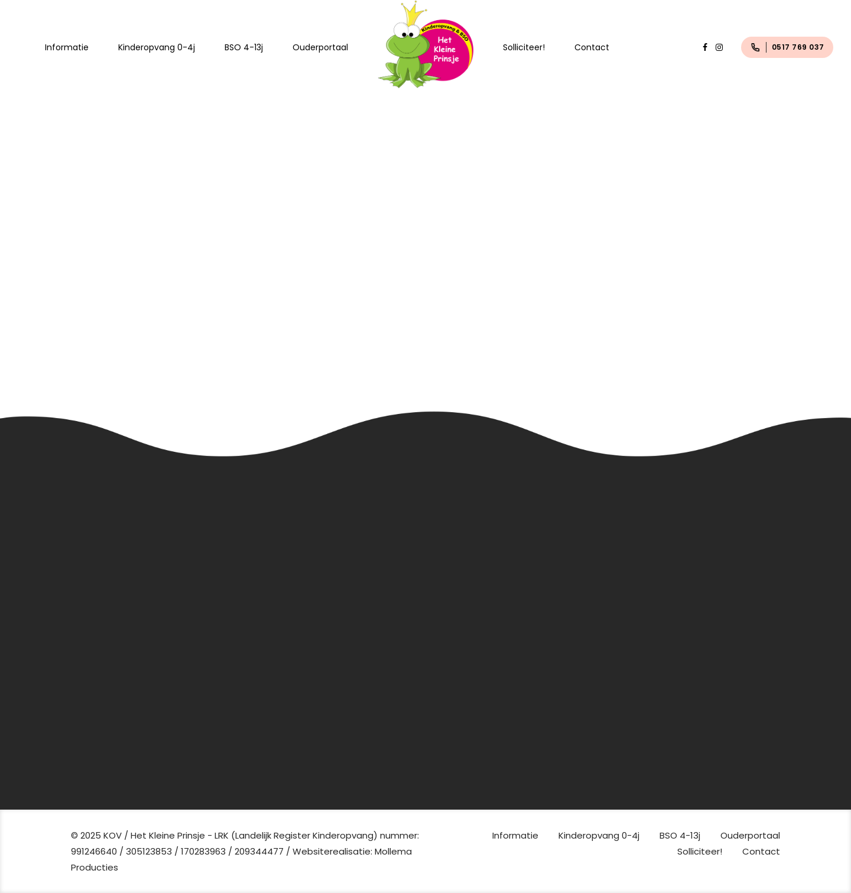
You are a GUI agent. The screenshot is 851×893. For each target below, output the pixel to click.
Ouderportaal (320, 47)
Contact (591, 47)
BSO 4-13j (244, 47)
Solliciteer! (524, 47)
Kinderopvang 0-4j (156, 47)
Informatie (67, 47)
